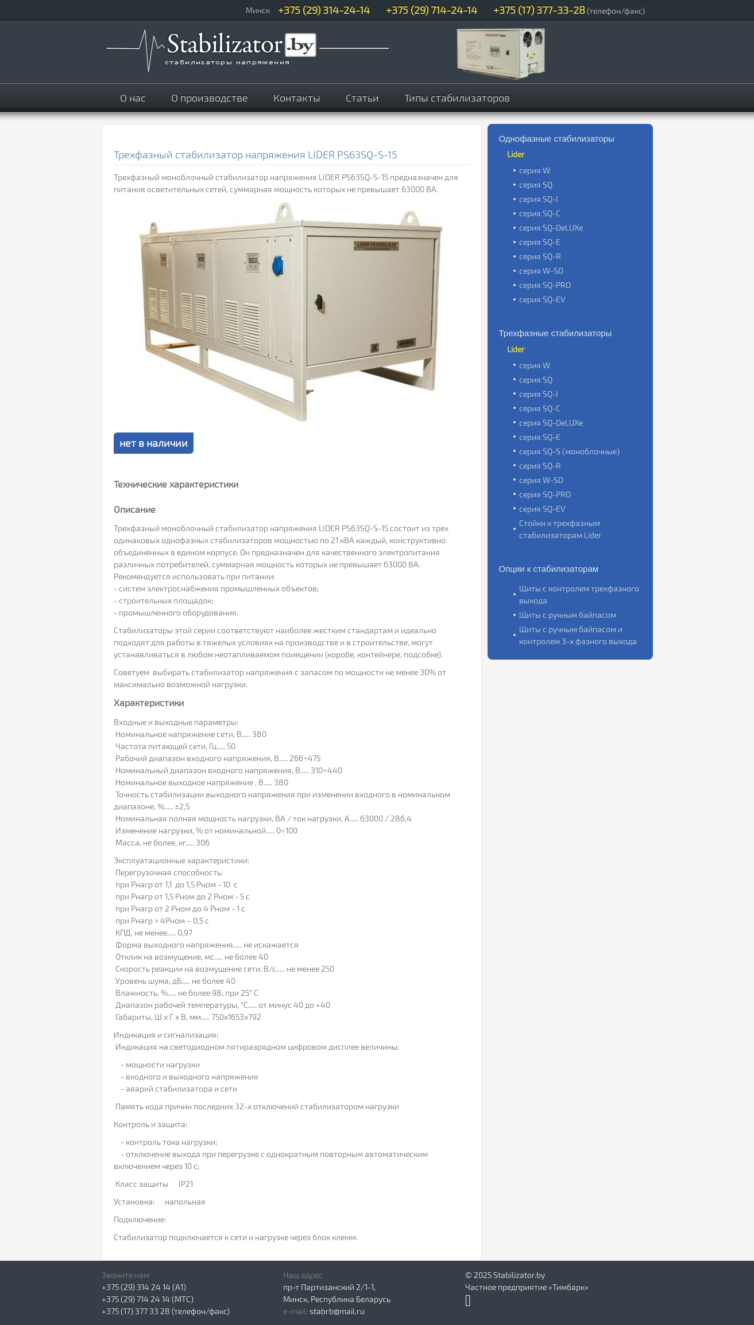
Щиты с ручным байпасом (567, 614)
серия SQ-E (539, 242)
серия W (534, 170)
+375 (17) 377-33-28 (539, 9)
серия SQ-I (538, 199)
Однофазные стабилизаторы (556, 138)
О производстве (209, 97)
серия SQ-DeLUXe (551, 227)
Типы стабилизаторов (457, 97)
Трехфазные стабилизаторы (555, 333)
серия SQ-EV (542, 299)
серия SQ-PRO (545, 285)
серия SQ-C (539, 213)
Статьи (362, 97)
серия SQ (535, 184)
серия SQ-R (540, 256)
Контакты (296, 97)
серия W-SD (541, 270)
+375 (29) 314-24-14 (324, 9)
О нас (133, 97)
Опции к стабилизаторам (549, 569)
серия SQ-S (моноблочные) (569, 451)
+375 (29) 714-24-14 (431, 9)
